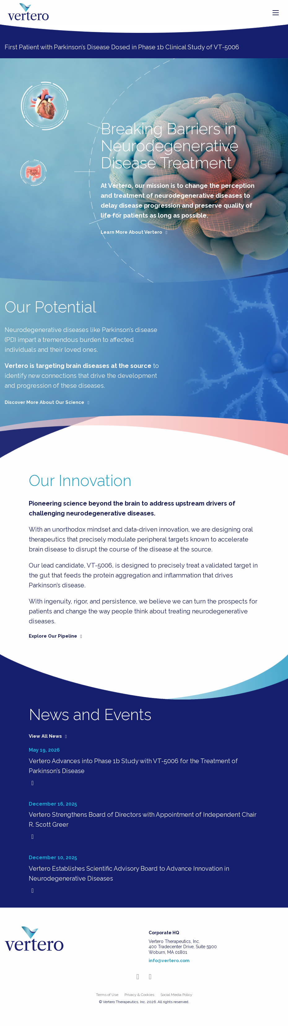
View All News (49, 736)
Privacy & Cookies (139, 995)
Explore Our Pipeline (56, 636)
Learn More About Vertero (135, 232)
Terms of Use (107, 995)
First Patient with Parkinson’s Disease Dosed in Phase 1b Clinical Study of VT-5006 (122, 47)
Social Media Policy (176, 995)
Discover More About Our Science (48, 402)
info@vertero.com (169, 960)
